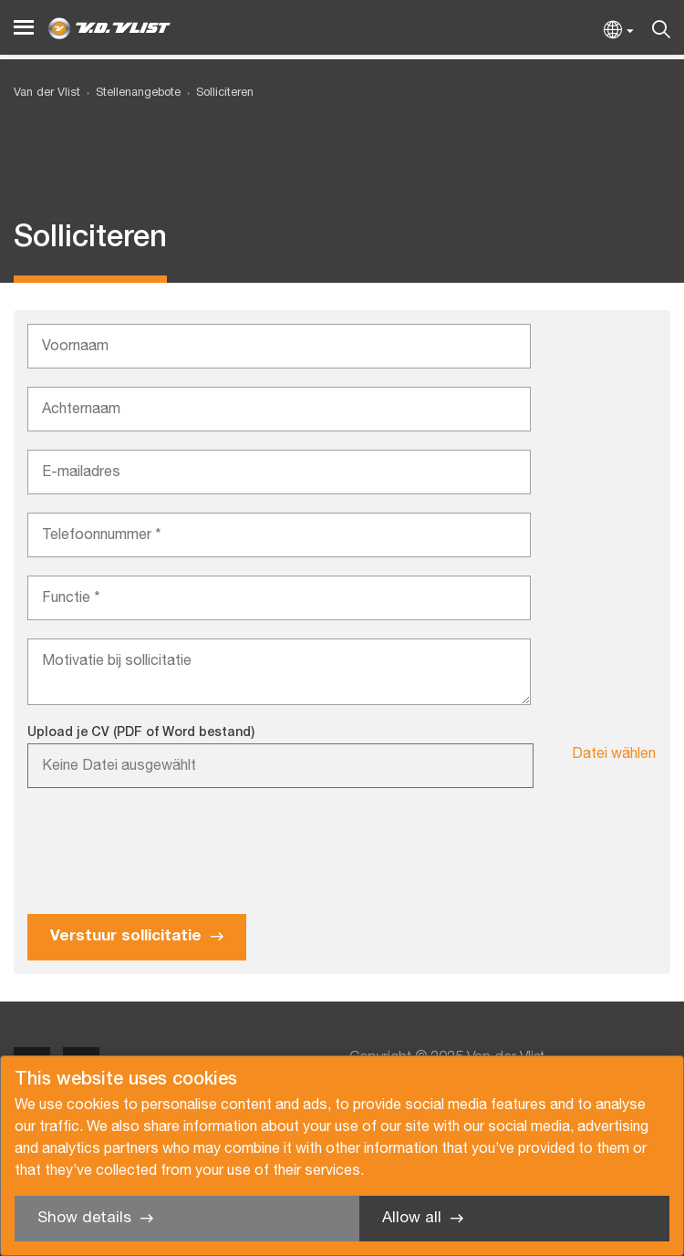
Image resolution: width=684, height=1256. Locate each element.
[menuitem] (130, 93)
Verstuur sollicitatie (126, 936)
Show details (84, 1218)
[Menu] (24, 28)
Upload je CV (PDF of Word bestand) (140, 733)
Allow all (411, 1218)
